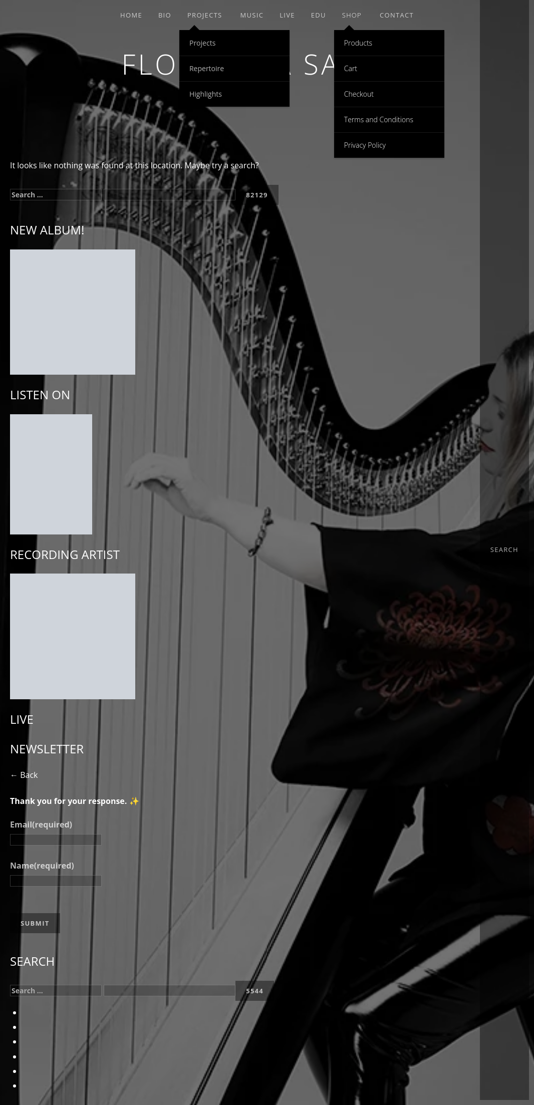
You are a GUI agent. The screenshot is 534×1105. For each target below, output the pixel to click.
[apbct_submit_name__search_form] (257, 195)
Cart (350, 68)
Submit (35, 923)
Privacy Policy (365, 145)
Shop (352, 15)
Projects (204, 15)
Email (41, 824)
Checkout (359, 94)
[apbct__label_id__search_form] (169, 194)
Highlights (205, 94)
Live (287, 15)
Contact (397, 15)
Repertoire (206, 68)
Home (131, 15)
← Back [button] (24, 774)
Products (358, 43)
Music (252, 15)
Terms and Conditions (378, 119)
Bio (164, 15)
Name (42, 865)
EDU (318, 15)
